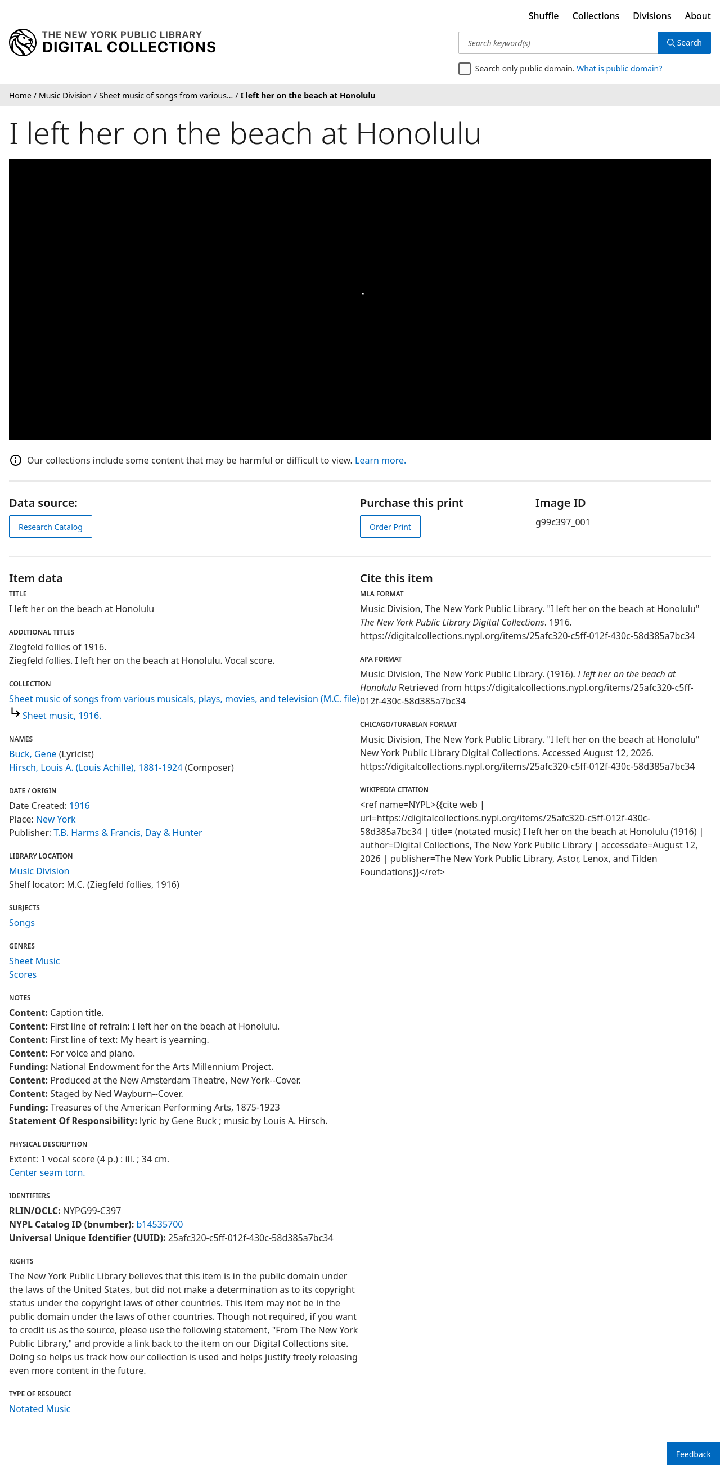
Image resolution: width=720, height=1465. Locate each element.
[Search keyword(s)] (558, 43)
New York (56, 819)
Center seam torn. (47, 1172)
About (698, 16)
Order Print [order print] (390, 527)
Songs (22, 922)
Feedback (693, 1454)
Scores (23, 974)
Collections (596, 16)
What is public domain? (619, 68)
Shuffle (544, 16)
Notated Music (39, 1409)
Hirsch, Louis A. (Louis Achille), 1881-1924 (95, 767)
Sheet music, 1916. (61, 715)
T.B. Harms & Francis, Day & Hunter (127, 832)
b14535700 (159, 1224)
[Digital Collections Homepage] (112, 43)
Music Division (39, 871)
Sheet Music (34, 961)
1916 (79, 805)
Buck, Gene (33, 754)
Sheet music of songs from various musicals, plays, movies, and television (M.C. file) (184, 699)
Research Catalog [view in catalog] (51, 527)
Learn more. (380, 460)
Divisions (652, 16)
